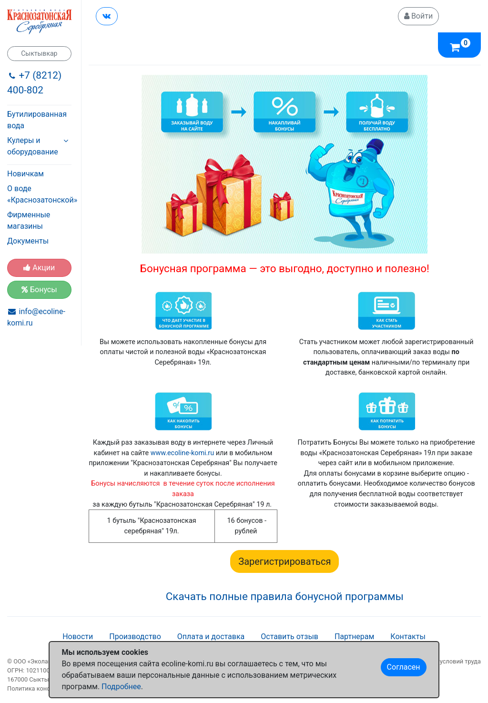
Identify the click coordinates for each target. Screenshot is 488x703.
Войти (418, 15)
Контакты (407, 636)
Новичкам (25, 173)
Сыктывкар (39, 53)
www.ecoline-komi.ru (182, 453)
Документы (28, 240)
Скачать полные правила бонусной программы (285, 596)
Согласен (403, 667)
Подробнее (121, 686)
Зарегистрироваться (284, 561)
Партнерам (354, 636)
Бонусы (39, 289)
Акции (39, 267)
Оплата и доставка (210, 636)
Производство (135, 636)
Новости (77, 636)
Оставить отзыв (289, 636)
